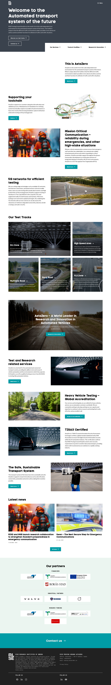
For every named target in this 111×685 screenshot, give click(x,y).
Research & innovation (54, 334)
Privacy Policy (64, 664)
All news (54, 549)
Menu (101, 3)
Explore (12, 118)
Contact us (14, 43)
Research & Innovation (96, 47)
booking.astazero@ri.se (70, 660)
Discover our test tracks (18, 38)
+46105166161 (67, 658)
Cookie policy (19, 670)
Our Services (54, 47)
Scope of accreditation (73, 416)
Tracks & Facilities (74, 47)
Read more (70, 81)
